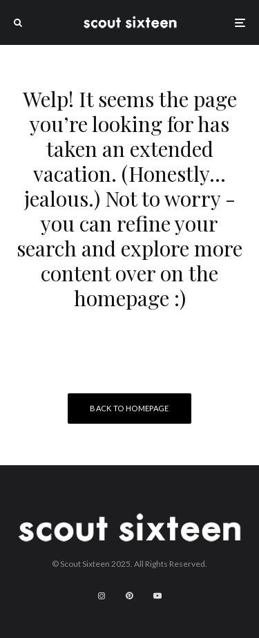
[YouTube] (157, 595)
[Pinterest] (129, 595)
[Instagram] (101, 595)
